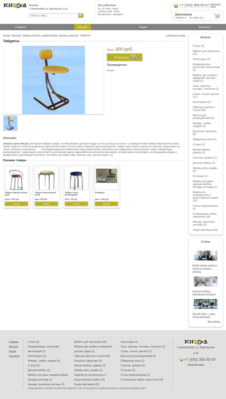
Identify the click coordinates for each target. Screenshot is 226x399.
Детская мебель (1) (204, 163)
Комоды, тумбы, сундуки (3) (202, 124)
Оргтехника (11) (202, 102)
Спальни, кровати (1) (205, 157)
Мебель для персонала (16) (90, 341)
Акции (143, 27)
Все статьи (214, 321)
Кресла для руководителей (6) (203, 116)
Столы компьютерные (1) (135, 375)
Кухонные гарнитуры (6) (88, 360)
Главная (20, 27)
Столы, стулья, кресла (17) (136, 351)
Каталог (83, 27)
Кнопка (6, 35)
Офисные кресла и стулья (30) (204, 108)
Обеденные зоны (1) (204, 139)
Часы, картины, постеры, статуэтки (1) (206, 87)
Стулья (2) (199, 144)
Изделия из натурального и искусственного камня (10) (205, 196)
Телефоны (100, 193)
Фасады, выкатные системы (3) (204, 223)
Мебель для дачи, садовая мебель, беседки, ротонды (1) (205, 184)
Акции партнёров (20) (205, 230)
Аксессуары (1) (201, 59)
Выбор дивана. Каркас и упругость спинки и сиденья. (204, 268)
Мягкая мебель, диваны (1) (202, 151)
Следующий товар (175, 35)
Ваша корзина (183, 14)
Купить (16, 204)
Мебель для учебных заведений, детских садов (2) (205, 78)
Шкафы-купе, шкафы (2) (88, 370)
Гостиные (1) (200, 176)
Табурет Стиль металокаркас (71, 194)
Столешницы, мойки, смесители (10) (205, 215)
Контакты (205, 27)
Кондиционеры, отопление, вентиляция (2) (206, 67)
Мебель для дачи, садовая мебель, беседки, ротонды (50, 35)
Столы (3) (198, 46)
